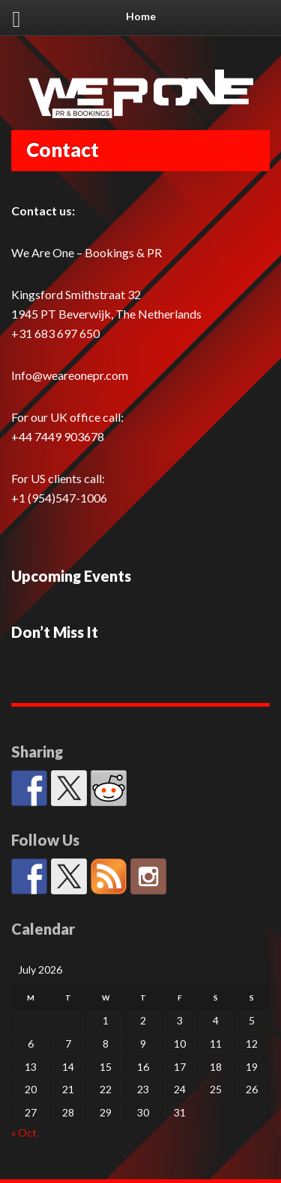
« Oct (24, 1132)
